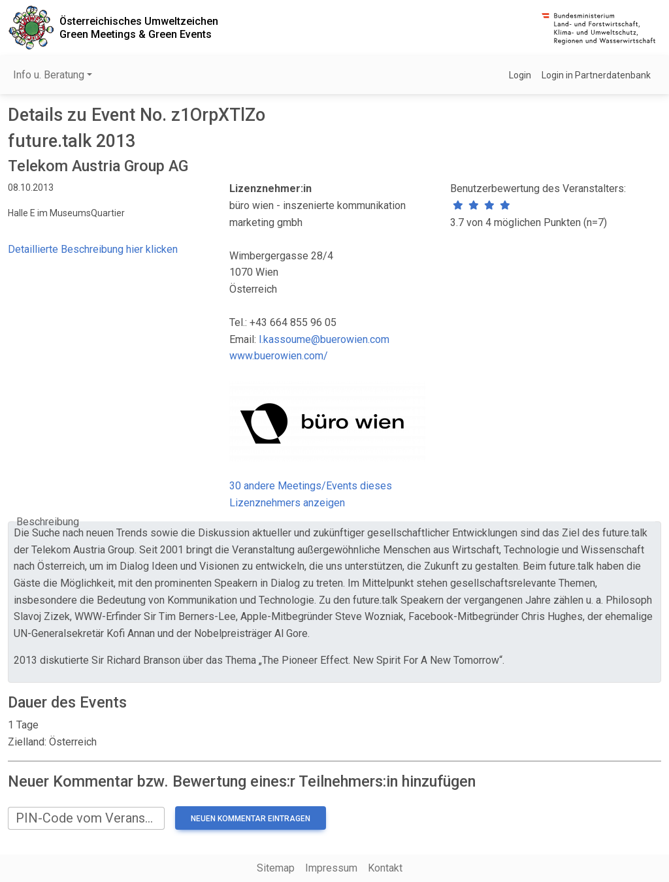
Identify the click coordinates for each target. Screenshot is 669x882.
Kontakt (385, 868)
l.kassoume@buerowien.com (324, 339)
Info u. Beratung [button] (48, 75)
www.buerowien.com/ (278, 356)
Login (520, 75)
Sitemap (276, 868)
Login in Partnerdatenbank (596, 75)
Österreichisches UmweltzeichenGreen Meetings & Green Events (138, 27)
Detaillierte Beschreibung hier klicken (93, 249)
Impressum (331, 868)
